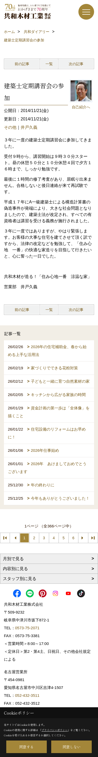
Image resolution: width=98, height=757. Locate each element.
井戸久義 (29, 127)
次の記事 (76, 64)
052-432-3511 (28, 695)
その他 (10, 127)
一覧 (49, 64)
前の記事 (22, 64)
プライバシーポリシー (55, 730)
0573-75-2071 (27, 628)
